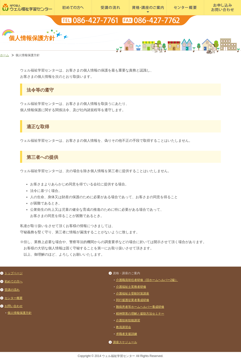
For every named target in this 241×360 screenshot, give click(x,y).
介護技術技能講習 (128, 320)
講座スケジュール (125, 342)
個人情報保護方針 (20, 313)
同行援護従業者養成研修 (132, 300)
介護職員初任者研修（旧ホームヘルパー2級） (147, 280)
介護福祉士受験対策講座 (132, 293)
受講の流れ (12, 290)
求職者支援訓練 (126, 334)
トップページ (14, 273)
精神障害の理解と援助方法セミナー (140, 313)
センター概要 (14, 298)
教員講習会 (123, 327)
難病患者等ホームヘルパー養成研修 (140, 307)
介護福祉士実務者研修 (131, 287)
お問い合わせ (14, 306)
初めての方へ (14, 281)
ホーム (4, 55)
